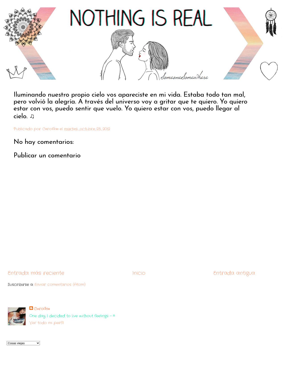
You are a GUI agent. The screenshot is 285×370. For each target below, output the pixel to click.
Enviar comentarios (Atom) (60, 284)
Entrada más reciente (36, 273)
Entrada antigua (234, 273)
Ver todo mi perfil (46, 322)
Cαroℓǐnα (42, 308)
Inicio (138, 273)
